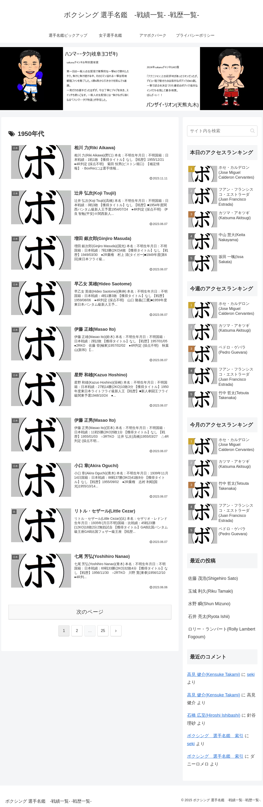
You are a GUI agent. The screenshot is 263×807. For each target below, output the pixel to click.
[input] (222, 131)
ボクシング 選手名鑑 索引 (215, 735)
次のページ (90, 613)
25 (103, 631)
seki (251, 674)
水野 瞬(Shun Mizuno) (209, 603)
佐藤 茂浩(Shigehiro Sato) (213, 578)
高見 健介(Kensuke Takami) (213, 674)
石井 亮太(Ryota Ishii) (209, 616)
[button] (252, 130)
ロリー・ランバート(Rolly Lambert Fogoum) (221, 633)
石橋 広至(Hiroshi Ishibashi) (213, 715)
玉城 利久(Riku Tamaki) (210, 591)
